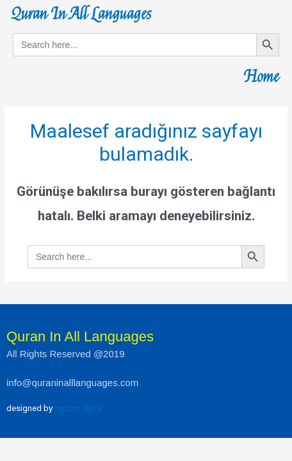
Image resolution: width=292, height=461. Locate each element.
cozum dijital (78, 408)
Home (261, 77)
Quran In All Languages (81, 14)
